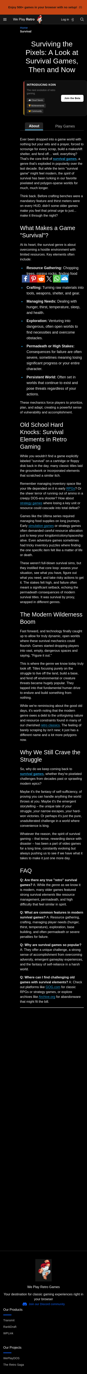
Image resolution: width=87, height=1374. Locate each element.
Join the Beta (72, 98)
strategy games (31, 503)
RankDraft (9, 1326)
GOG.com (53, 987)
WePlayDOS (11, 1358)
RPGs (70, 488)
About (34, 126)
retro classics (50, 725)
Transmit (8, 1320)
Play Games (65, 126)
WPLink (8, 1333)
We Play (27, 19)
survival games (65, 159)
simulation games (41, 526)
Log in (67, 19)
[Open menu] (5, 19)
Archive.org (47, 996)
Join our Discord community (43, 1304)
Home (24, 27)
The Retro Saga (13, 1364)
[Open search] (82, 19)
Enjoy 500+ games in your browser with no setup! (45, 7)
